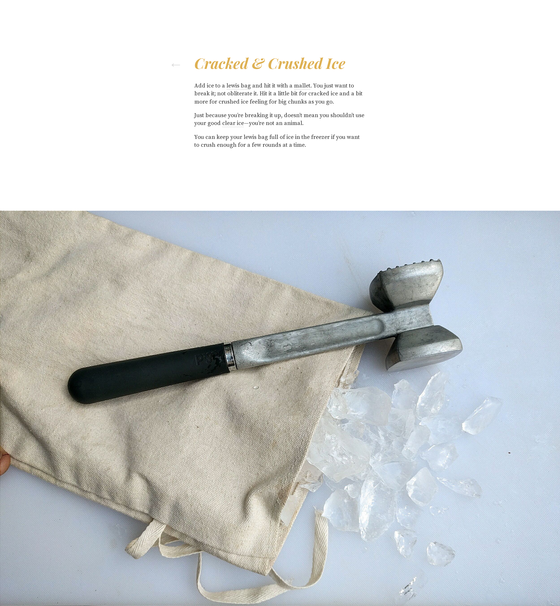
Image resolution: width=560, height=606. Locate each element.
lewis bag (238, 85)
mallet (302, 85)
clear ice (233, 123)
